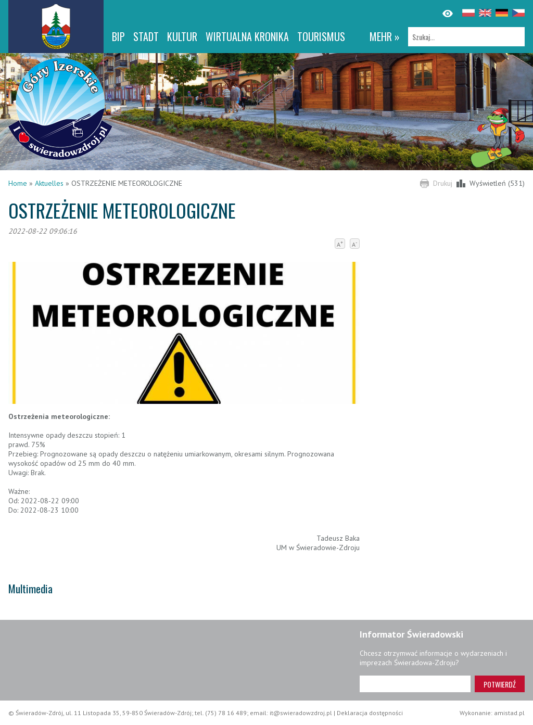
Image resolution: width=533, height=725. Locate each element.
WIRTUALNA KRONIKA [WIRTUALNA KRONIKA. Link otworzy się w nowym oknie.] (247, 36)
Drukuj (442, 183)
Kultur (182, 36)
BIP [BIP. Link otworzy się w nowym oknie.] (118, 36)
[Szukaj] (466, 36)
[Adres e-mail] (415, 684)
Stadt (146, 36)
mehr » (385, 36)
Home (17, 183)
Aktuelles (49, 183)
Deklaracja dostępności (370, 713)
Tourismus (321, 36)
